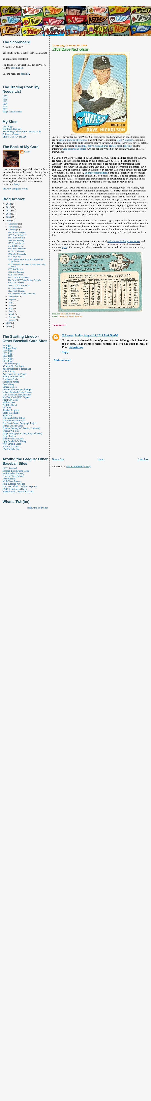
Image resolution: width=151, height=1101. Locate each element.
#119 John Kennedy (16, 240)
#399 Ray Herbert (15, 269)
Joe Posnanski (9, 478)
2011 (8, 210)
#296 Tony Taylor (15, 275)
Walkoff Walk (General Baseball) (18, 491)
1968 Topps (8, 358)
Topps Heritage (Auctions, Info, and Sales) (22, 433)
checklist (25, 73)
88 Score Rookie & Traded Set (17, 369)
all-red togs (80, 145)
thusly (16, 184)
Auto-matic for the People (15, 374)
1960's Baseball (10, 468)
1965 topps (63, 316)
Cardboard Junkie (11, 382)
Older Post (142, 459)
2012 (8, 207)
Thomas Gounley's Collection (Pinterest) (21, 428)
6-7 (65, 247)
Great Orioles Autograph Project (18, 389)
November (13, 226)
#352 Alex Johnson (16, 272)
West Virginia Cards (12, 444)
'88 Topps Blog (9, 348)
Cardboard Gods (10, 379)
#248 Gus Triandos (16, 283)
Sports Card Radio (11, 413)
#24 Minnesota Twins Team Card (22, 294)
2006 (8, 326)
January (12, 320)
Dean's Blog (8, 384)
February (13, 317)
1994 (5, 104)
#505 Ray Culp (14, 257)
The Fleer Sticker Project (14, 420)
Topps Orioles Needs (12, 111)
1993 (5, 101)
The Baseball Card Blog (14, 418)
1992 (5, 99)
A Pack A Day (9, 371)
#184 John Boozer (15, 288)
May (11, 308)
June (11, 305)
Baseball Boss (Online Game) (16, 471)
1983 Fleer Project (11, 363)
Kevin (27, 151)
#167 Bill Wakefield (16, 238)
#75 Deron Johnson (16, 243)
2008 (5, 106)
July (11, 302)
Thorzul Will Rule (11, 431)
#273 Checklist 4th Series (18, 277)
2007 (8, 323)
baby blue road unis (98, 145)
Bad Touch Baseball (12, 129)
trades (71, 316)
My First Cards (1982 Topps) (16, 397)
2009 (5, 109)
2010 (8, 214)
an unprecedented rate (96, 172)
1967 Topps (8, 356)
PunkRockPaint (10, 405)
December (13, 224)
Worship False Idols (12, 449)
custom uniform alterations (73, 140)
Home (101, 459)
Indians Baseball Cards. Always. (18, 392)
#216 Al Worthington (17, 232)
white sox (79, 316)
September (13, 296)
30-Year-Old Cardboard (13, 366)
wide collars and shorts (74, 148)
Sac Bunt (7, 407)
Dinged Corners (10, 387)
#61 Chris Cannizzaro (17, 249)
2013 (8, 204)
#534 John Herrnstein (17, 254)
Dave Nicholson (125, 140)
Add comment (62, 360)
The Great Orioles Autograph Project (20, 423)
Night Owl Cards (10, 400)
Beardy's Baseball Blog (13, 376)
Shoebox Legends (11, 410)
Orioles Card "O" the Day (14, 137)
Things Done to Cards (13, 426)
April (11, 311)
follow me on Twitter (37, 507)
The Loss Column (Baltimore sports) (20, 486)
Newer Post (58, 459)
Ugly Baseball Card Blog (14, 441)
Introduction (17, 67)
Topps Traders (9, 436)
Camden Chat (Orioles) (13, 476)
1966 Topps (8, 353)
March (12, 314)
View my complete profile (15, 188)
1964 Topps (8, 350)
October (12, 229)
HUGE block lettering (120, 145)
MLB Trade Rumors (12, 481)
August (12, 299)
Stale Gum (7, 415)
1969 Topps (8, 361)
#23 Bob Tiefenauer (16, 251)
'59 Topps (7, 345)
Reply (65, 352)
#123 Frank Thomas (16, 291)
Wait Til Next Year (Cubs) (15, 489)
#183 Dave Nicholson (17, 235)
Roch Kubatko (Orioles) (14, 484)
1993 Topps (8, 126)
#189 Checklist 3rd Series (18, 285)
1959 (5, 96)
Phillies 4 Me (9, 402)
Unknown (68, 335)
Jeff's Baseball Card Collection (17, 394)
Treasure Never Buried (13, 438)
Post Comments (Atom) (78, 466)
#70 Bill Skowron (15, 246)
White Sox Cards (10, 446)
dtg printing (76, 347)
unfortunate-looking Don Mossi (123, 241)
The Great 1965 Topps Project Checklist (24, 280)
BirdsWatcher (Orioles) (13, 473)
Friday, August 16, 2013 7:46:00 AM (96, 335)
